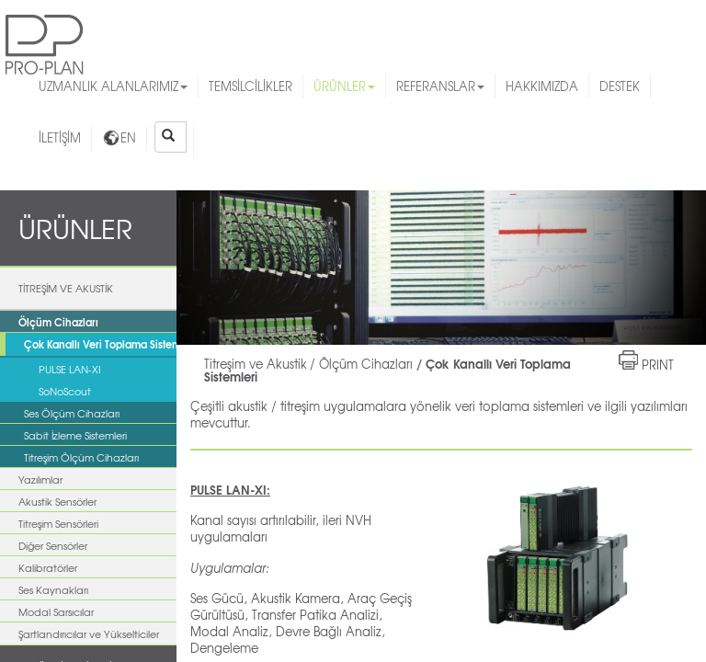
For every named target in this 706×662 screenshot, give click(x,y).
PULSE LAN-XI (69, 368)
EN (119, 138)
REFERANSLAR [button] (440, 86)
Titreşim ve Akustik (255, 363)
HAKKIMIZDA (542, 86)
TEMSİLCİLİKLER (250, 86)
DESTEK (619, 86)
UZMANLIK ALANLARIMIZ (113, 86)
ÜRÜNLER (344, 86)
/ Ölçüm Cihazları (361, 363)
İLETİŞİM (60, 137)
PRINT (658, 364)
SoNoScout (65, 390)
